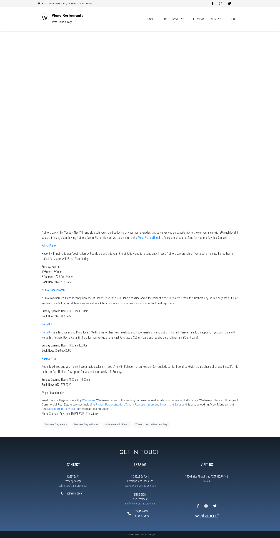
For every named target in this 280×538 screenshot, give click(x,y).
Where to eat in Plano (116, 424)
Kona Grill (47, 332)
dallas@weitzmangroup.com (73, 485)
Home (150, 19)
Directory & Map (173, 19)
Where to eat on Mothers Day (151, 424)
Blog (233, 19)
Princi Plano (49, 245)
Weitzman (88, 400)
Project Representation (110, 404)
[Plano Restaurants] (44, 17)
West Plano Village (148, 237)
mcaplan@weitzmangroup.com (140, 485)
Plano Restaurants (67, 15)
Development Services (61, 408)
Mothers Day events (56, 424)
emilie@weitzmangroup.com (140, 503)
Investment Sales (171, 404)
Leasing (198, 19)
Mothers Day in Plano (86, 424)
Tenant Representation (139, 404)
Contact (217, 19)
